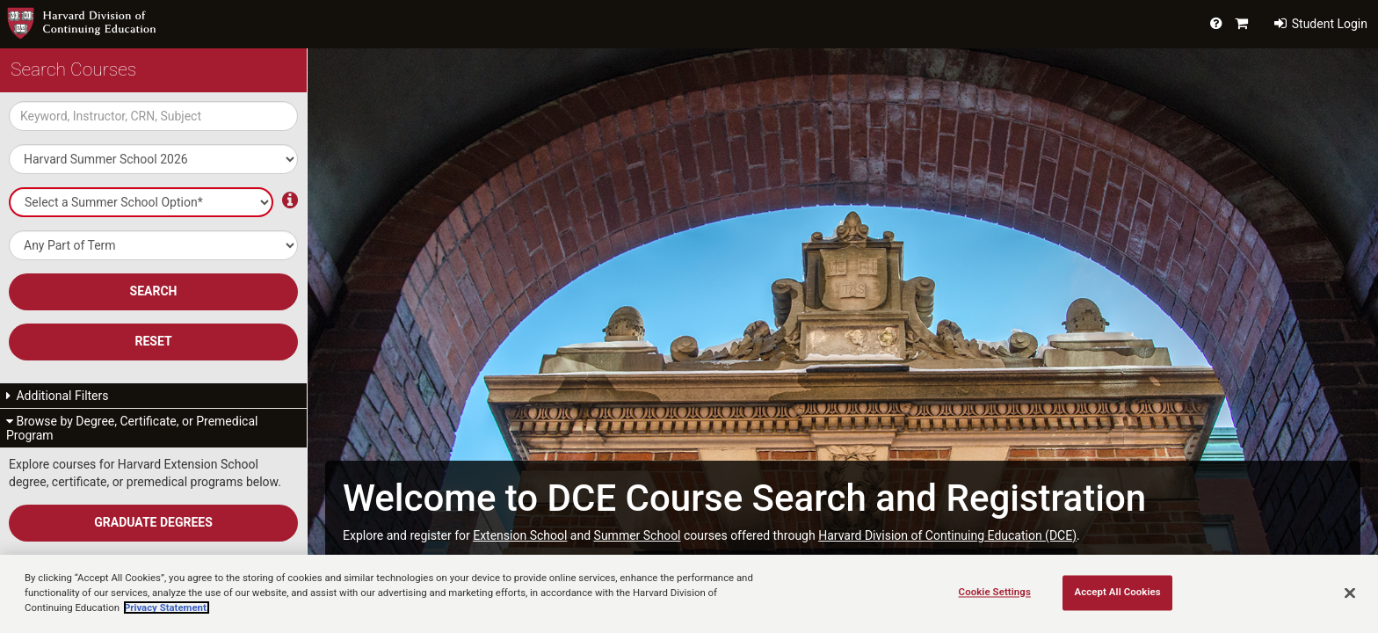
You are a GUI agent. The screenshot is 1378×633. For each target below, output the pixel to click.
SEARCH (154, 291)
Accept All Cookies (1117, 592)
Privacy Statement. (166, 607)
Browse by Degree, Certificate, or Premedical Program (131, 428)
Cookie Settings (995, 592)
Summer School (637, 535)
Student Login (1320, 24)
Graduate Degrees (153, 522)
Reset (152, 341)
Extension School (520, 535)
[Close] (1350, 592)
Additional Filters (57, 396)
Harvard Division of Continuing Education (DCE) (947, 535)
